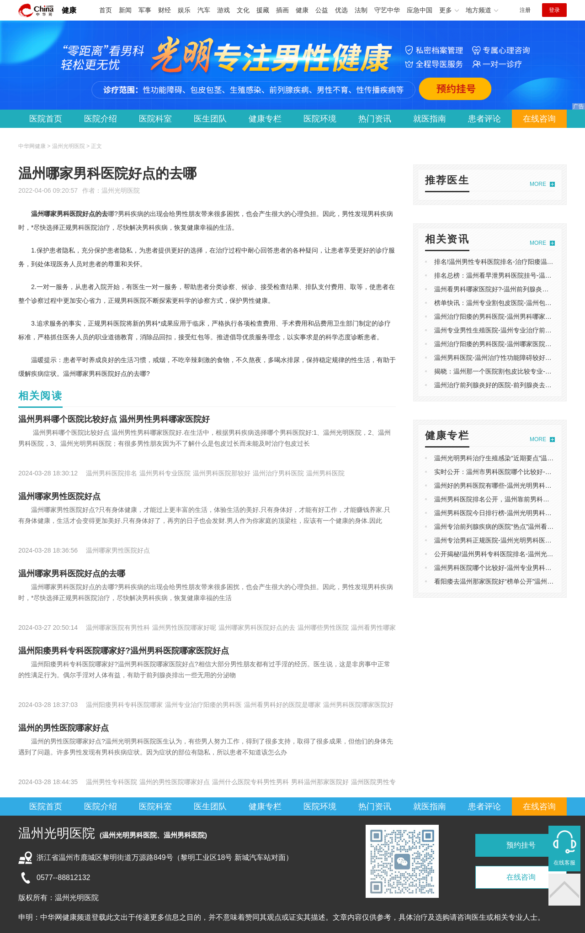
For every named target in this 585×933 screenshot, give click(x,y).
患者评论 (484, 118)
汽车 (203, 10)
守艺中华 (387, 10)
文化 (243, 10)
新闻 (125, 10)
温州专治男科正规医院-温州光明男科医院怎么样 (502, 540)
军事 (144, 10)
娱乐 (184, 10)
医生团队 (210, 118)
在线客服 (564, 862)
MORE (538, 184)
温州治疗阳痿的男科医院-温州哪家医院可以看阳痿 (505, 344)
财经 (164, 10)
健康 (69, 10)
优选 (341, 10)
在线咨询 (539, 118)
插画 (282, 10)
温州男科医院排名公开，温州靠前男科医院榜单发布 (507, 499)
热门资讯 (374, 118)
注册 (525, 10)
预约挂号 (521, 845)
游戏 (223, 10)
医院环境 (319, 118)
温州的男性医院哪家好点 (63, 728)
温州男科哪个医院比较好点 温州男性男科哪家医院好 (114, 419)
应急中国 (419, 10)
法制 (361, 10)
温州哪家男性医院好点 (59, 496)
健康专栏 (265, 118)
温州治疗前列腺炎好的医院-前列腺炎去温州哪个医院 (509, 385)
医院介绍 (100, 118)
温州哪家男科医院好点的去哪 (71, 573)
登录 (554, 10)
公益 (321, 10)
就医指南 (429, 118)
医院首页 (45, 118)
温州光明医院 (120, 190)
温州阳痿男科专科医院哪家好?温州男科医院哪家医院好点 (123, 650)
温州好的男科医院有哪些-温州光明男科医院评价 (502, 485)
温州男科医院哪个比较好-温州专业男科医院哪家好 (505, 567)
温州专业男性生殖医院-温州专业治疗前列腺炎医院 (505, 330)
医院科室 (155, 118)
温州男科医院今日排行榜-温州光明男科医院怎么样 (505, 513)
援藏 (262, 10)
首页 (105, 10)
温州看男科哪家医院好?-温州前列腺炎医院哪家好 (504, 289)
